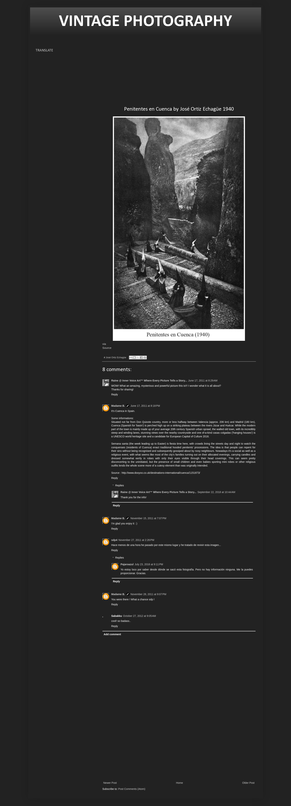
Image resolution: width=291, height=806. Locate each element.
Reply (114, 394)
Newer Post (110, 782)
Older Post (248, 782)
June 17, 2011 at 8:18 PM (145, 405)
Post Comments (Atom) (131, 788)
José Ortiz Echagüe (116, 357)
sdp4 (114, 540)
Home (179, 782)
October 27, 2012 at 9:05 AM (139, 615)
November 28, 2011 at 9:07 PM (148, 594)
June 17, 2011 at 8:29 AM (203, 380)
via (104, 343)
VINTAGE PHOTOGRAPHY (145, 21)
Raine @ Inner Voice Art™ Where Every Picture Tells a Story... (149, 380)
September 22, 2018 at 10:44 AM (216, 492)
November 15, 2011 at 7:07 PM (148, 518)
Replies (119, 485)
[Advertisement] (179, 74)
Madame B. (118, 405)
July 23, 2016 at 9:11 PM (149, 564)
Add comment (112, 634)
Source (107, 347)
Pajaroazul (127, 564)
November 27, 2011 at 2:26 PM (136, 540)
